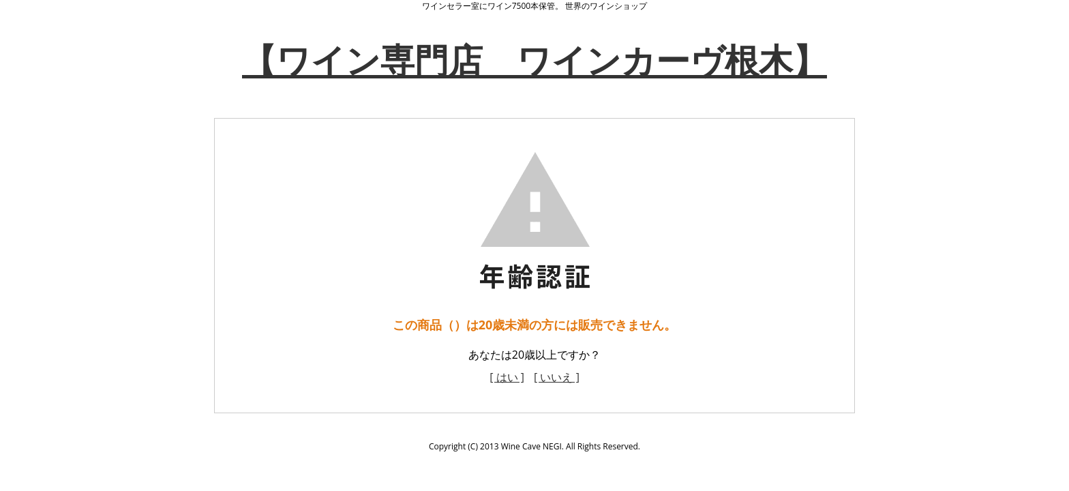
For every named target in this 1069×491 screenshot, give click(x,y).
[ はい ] (507, 377)
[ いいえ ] (556, 377)
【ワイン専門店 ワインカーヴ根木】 (534, 60)
